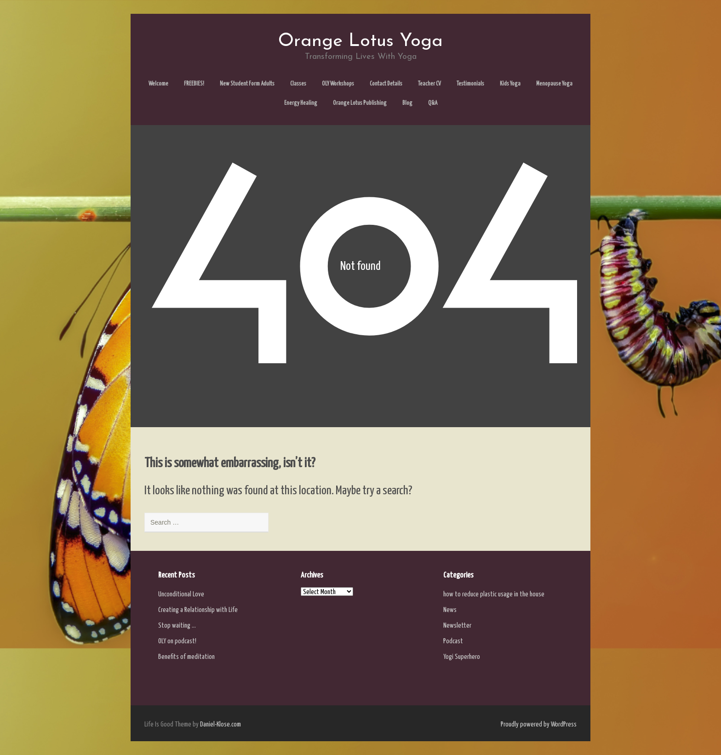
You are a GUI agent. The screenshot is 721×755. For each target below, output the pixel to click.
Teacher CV (429, 84)
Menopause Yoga (554, 84)
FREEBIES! (194, 84)
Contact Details (386, 84)
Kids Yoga (510, 84)
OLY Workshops (338, 84)
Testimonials (470, 84)
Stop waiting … (177, 625)
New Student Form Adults (247, 84)
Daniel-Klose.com (220, 724)
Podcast (453, 641)
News (450, 609)
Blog (407, 103)
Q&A (432, 103)
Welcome (158, 84)
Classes (298, 84)
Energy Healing (300, 103)
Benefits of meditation (186, 656)
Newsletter (457, 625)
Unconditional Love (181, 594)
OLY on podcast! (177, 641)
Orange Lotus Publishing (360, 103)
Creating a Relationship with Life (198, 609)
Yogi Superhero (461, 656)
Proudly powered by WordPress (539, 724)
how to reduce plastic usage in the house (493, 594)
